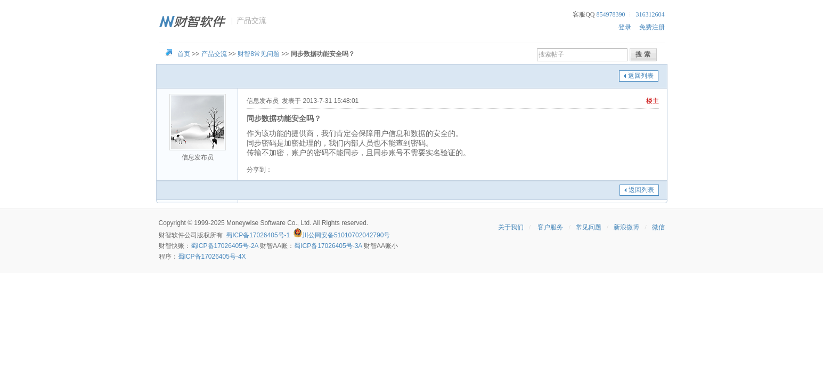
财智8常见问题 (259, 54)
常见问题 (588, 227)
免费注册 (652, 27)
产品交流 (214, 54)
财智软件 (171, 235)
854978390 (611, 14)
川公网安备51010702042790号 (346, 235)
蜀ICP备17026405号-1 (258, 235)
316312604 (650, 14)
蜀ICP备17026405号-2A (224, 246)
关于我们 (511, 227)
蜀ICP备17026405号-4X (212, 256)
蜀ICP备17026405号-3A (328, 246)
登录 (624, 27)
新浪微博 (626, 227)
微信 (658, 227)
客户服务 (550, 227)
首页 (183, 54)
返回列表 (641, 75)
